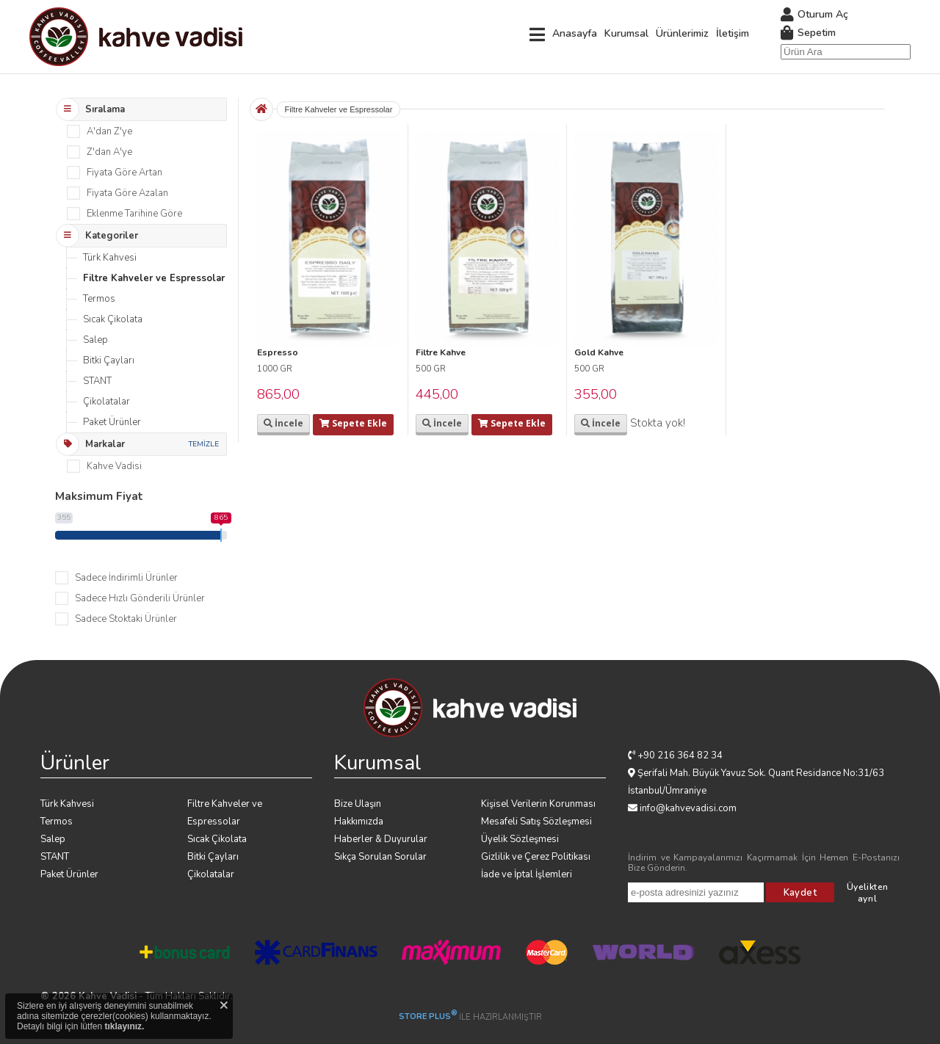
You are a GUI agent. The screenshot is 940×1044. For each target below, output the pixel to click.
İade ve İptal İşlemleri (526, 874)
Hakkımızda (358, 821)
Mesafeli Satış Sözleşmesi (536, 821)
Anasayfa (574, 33)
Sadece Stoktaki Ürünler (126, 619)
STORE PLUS (428, 1016)
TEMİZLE (204, 444)
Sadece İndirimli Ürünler (126, 577)
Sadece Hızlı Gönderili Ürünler (140, 598)
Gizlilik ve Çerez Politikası (535, 856)
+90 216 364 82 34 (680, 755)
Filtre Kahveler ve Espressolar (154, 278)
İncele (283, 423)
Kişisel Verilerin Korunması (538, 804)
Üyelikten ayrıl (868, 893)
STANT (97, 381)
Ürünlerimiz (682, 33)
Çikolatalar (106, 401)
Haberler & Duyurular (380, 839)
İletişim (732, 33)
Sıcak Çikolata (112, 319)
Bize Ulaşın (357, 804)
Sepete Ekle (353, 423)
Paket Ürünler (112, 422)
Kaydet (800, 892)
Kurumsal (626, 33)
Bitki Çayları (108, 360)
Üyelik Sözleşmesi (520, 839)
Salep (95, 340)
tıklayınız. (124, 1026)
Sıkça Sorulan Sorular (380, 856)
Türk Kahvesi (110, 257)
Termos (99, 298)
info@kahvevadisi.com (688, 808)
